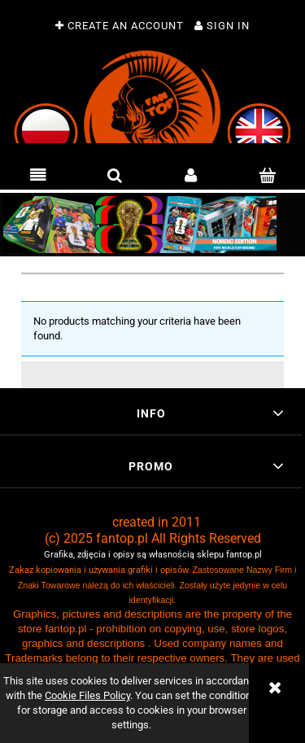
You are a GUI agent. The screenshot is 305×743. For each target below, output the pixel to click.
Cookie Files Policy (87, 695)
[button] (38, 176)
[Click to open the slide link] (152, 224)
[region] (152, 224)
